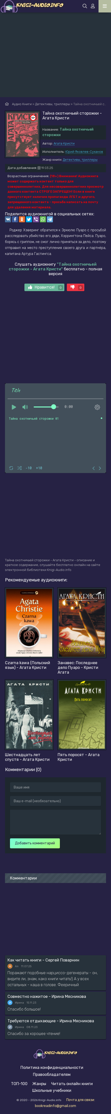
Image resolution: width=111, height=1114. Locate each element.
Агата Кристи (64, 143)
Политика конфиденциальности (51, 1067)
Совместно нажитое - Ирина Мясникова (46, 996)
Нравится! (45, 287)
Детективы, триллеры (80, 159)
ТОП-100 (19, 1083)
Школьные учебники (51, 1090)
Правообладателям (52, 1074)
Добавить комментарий (35, 843)
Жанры (39, 1083)
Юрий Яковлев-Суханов (84, 152)
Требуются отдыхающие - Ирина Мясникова (50, 1021)
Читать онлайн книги (72, 1083)
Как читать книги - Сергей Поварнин (43, 960)
